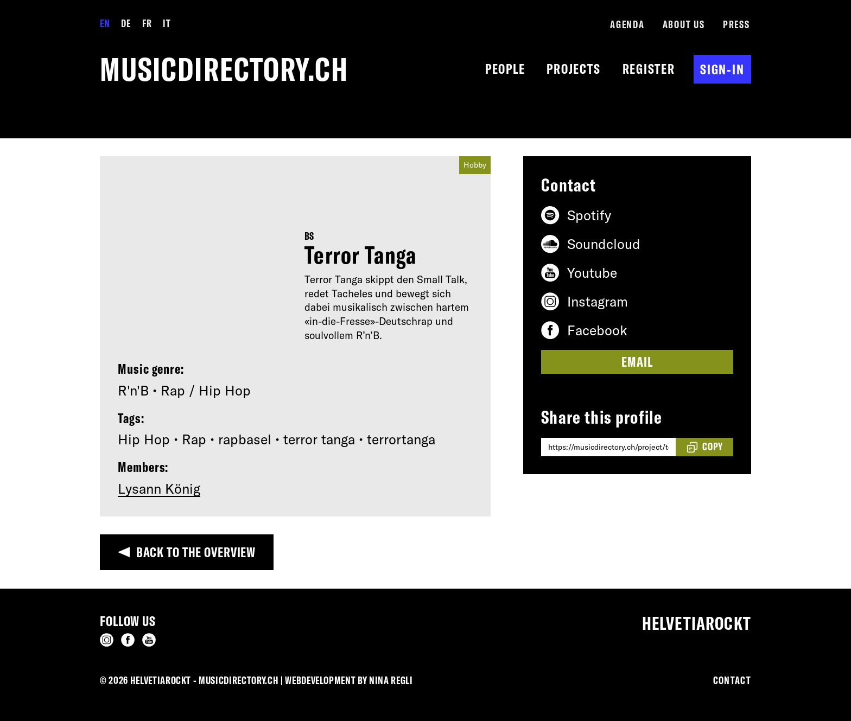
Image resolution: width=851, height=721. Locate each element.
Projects (573, 68)
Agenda (627, 24)
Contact (732, 680)
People (505, 68)
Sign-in (722, 69)
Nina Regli (391, 680)
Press (736, 24)
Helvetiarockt (696, 623)
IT (166, 23)
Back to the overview (196, 552)
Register (649, 68)
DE (125, 23)
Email (636, 361)
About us (684, 24)
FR (146, 23)
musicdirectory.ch (224, 69)
